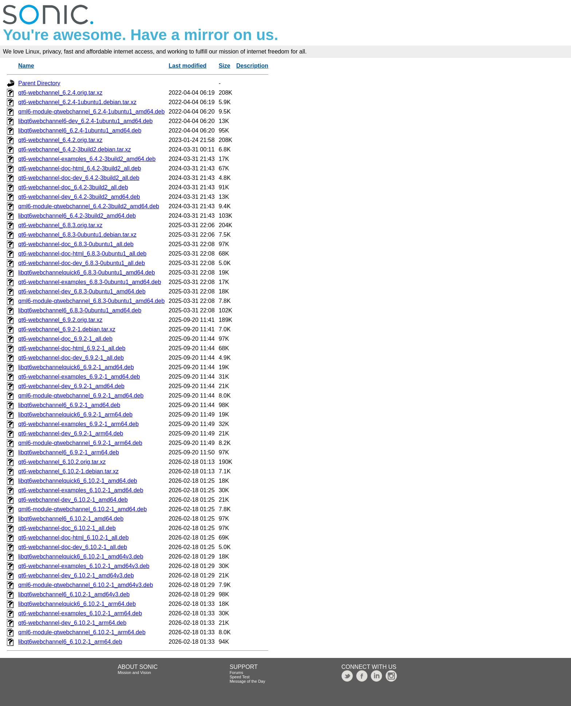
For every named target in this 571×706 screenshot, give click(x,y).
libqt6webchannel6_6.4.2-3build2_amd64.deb (77, 216)
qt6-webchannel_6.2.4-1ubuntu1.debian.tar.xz (77, 102)
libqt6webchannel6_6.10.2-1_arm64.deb (70, 642)
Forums (236, 672)
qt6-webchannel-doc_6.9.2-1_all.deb (65, 339)
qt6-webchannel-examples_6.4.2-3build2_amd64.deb (86, 159)
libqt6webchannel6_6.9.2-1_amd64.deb (69, 405)
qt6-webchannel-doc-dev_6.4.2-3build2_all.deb (78, 178)
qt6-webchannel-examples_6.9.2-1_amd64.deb (79, 377)
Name (26, 66)
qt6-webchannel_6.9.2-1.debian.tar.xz (66, 329)
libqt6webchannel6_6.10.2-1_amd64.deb (70, 519)
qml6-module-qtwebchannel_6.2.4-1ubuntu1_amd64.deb (91, 112)
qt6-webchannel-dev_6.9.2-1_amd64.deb (71, 386)
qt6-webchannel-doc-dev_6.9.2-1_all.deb (71, 358)
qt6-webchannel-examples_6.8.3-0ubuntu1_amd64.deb (89, 282)
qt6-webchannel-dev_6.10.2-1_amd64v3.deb (76, 575)
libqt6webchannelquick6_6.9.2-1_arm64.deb (75, 414)
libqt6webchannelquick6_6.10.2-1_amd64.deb (77, 481)
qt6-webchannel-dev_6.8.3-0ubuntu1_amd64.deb (82, 291)
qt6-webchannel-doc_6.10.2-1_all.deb (67, 528)
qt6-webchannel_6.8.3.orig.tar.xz (60, 225)
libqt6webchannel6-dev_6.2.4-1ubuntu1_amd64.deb (85, 121)
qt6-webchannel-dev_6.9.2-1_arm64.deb (70, 433)
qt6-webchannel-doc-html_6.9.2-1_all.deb (71, 348)
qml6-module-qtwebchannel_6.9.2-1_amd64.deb (80, 396)
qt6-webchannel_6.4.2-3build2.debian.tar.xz (74, 149)
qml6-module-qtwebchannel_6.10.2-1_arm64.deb (82, 632)
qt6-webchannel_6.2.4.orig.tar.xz (60, 93)
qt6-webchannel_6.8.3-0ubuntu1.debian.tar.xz (77, 235)
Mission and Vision (134, 672)
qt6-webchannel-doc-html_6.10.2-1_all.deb (73, 538)
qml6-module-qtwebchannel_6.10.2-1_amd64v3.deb (85, 585)
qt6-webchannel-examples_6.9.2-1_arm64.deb (78, 424)
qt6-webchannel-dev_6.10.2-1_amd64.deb (73, 500)
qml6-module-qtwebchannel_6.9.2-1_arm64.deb (80, 443)
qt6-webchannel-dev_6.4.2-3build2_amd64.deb (79, 197)
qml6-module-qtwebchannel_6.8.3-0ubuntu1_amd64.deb (91, 301)
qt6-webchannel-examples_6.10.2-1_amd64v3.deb (83, 566)
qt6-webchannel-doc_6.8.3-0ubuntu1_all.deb (76, 244)
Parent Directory (39, 83)
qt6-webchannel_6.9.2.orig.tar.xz (60, 320)
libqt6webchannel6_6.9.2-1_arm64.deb (68, 452)
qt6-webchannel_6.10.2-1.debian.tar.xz (68, 471)
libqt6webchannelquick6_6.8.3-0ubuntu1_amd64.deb (86, 272)
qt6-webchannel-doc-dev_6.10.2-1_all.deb (72, 547)
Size (224, 66)
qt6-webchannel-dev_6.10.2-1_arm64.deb (72, 623)
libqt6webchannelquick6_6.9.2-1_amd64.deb (76, 367)
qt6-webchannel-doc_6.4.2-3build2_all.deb (73, 187)
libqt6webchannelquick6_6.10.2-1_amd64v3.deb (80, 556)
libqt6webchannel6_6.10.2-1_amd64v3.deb (74, 594)
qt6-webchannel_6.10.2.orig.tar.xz (62, 462)
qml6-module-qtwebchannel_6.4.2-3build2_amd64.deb (88, 206)
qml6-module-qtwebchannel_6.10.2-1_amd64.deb (82, 509)
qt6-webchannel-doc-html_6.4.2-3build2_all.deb (79, 168)
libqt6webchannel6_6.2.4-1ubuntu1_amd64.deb (79, 130)
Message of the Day (247, 681)
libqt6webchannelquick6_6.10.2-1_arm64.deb (77, 604)
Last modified (187, 66)
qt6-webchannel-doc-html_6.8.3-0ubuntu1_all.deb (82, 254)
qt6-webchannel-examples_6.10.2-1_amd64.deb (80, 490)
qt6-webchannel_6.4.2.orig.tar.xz (60, 140)
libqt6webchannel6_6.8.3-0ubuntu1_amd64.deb (79, 310)
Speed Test (239, 677)
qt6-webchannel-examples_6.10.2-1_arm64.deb (80, 613)
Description (252, 66)
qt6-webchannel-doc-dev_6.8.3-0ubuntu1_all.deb (81, 263)
